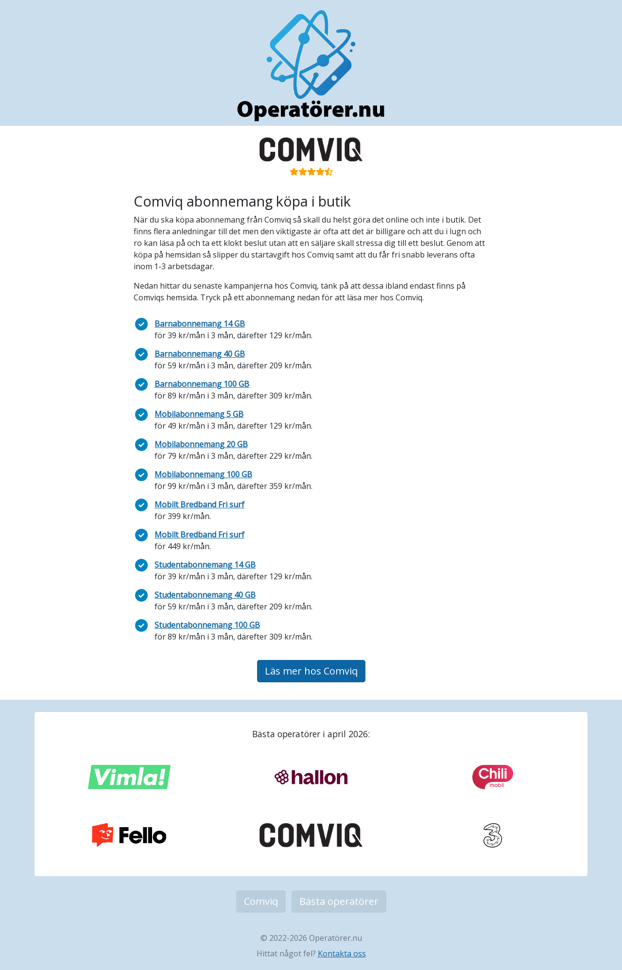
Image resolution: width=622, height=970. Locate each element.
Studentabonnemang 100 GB (207, 625)
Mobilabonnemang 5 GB (199, 414)
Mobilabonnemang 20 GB (201, 444)
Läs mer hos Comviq (311, 670)
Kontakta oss (342, 953)
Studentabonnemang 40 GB (205, 594)
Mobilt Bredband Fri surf (199, 504)
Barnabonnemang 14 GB (200, 323)
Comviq (261, 901)
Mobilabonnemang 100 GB (203, 474)
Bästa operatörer (339, 901)
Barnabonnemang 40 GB (200, 353)
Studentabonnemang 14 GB (205, 564)
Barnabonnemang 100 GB (202, 384)
